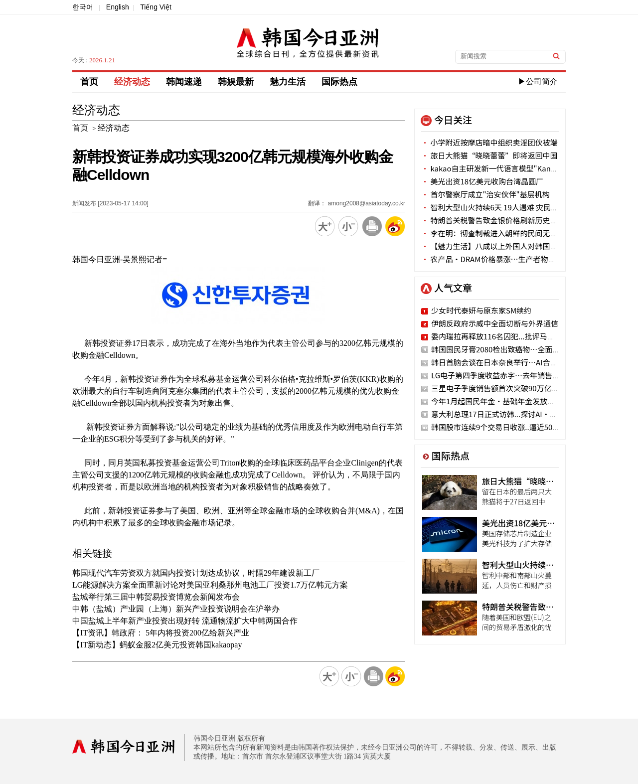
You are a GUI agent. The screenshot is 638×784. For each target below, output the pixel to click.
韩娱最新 (236, 82)
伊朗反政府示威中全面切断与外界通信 (494, 323)
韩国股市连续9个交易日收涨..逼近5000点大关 (507, 427)
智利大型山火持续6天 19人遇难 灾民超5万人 (499, 207)
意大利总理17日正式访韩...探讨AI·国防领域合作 (513, 414)
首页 (89, 82)
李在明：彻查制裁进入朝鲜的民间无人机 (493, 233)
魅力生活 (288, 82)
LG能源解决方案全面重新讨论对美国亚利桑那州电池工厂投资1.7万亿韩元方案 (210, 585)
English (117, 7)
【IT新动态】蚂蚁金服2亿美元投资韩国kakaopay (157, 644)
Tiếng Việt (155, 7)
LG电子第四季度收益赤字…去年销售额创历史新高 (514, 375)
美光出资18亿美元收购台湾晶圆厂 (482, 181)
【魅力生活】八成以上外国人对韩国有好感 (496, 246)
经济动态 (132, 82)
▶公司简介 (538, 81)
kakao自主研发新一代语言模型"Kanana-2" (497, 168)
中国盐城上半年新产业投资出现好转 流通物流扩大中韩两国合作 (185, 621)
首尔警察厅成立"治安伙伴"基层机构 (485, 194)
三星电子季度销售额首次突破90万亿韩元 (499, 388)
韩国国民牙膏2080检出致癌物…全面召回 (499, 349)
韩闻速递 (184, 82)
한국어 (82, 7)
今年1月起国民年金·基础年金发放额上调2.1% (509, 401)
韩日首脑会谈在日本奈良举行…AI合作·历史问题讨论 (520, 362)
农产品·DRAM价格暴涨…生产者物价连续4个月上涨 (513, 259)
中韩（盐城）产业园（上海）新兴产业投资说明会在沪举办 (176, 609)
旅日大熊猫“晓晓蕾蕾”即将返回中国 (489, 155)
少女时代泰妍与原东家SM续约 (481, 310)
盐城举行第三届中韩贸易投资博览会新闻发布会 (156, 597)
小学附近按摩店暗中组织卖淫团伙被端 (489, 142)
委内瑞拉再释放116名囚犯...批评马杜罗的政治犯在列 (519, 336)
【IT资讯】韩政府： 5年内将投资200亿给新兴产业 (160, 632)
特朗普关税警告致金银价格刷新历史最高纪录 (500, 220)
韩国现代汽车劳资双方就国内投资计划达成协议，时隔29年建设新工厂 (195, 573)
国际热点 (339, 82)
